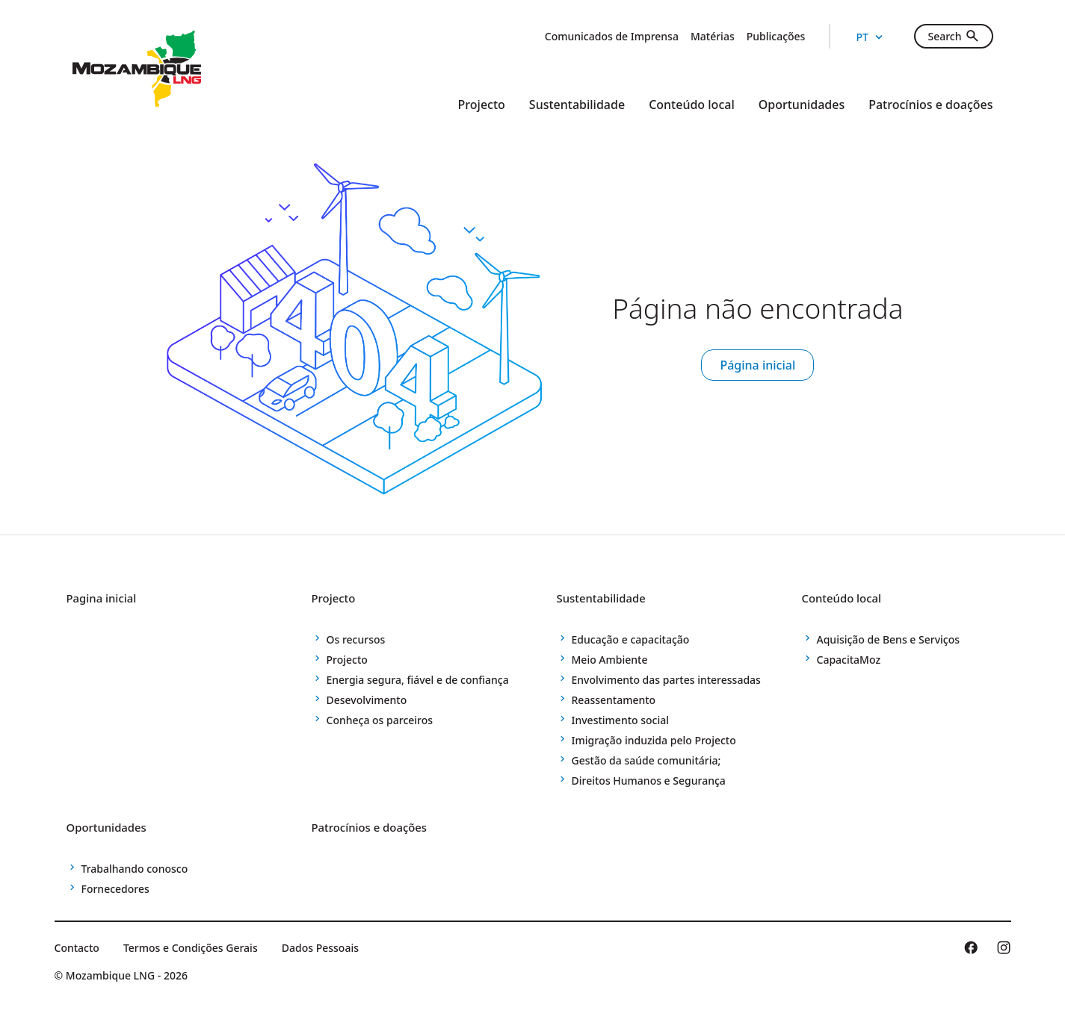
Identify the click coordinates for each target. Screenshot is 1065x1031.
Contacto (77, 948)
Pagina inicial (109, 597)
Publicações (776, 36)
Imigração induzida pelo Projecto (654, 740)
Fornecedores (115, 889)
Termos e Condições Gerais (190, 948)
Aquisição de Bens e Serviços (888, 639)
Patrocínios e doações (930, 104)
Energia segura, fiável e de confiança (418, 680)
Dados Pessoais (320, 948)
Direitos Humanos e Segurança (649, 780)
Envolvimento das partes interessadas (666, 680)
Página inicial (757, 365)
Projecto (481, 104)
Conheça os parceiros (380, 720)
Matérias (713, 36)
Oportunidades (802, 104)
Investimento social (621, 720)
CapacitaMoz (849, 659)
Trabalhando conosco (134, 869)
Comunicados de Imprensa (612, 36)
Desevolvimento (367, 700)
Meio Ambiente (610, 659)
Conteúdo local (692, 104)
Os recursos (356, 639)
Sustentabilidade (577, 104)
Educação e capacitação (631, 639)
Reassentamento (614, 700)
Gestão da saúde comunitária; (646, 760)
